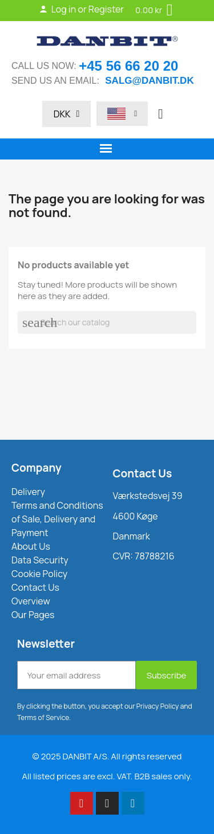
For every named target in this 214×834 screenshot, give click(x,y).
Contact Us (142, 473)
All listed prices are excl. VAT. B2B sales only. (107, 776)
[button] (160, 114)
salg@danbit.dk (149, 80)
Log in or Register (81, 9)
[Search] (107, 322)
